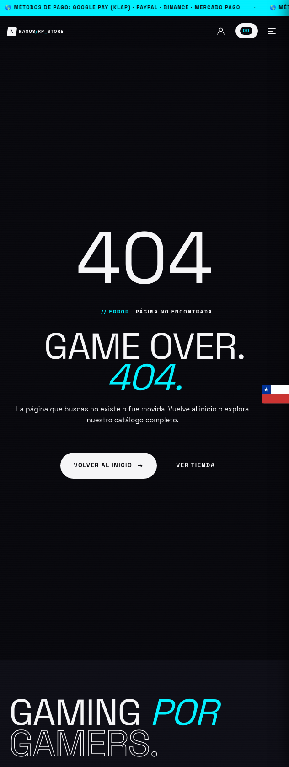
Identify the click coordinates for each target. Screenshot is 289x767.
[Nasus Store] (35, 31)
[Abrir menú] (272, 31)
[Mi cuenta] (221, 31)
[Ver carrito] (246, 30)
